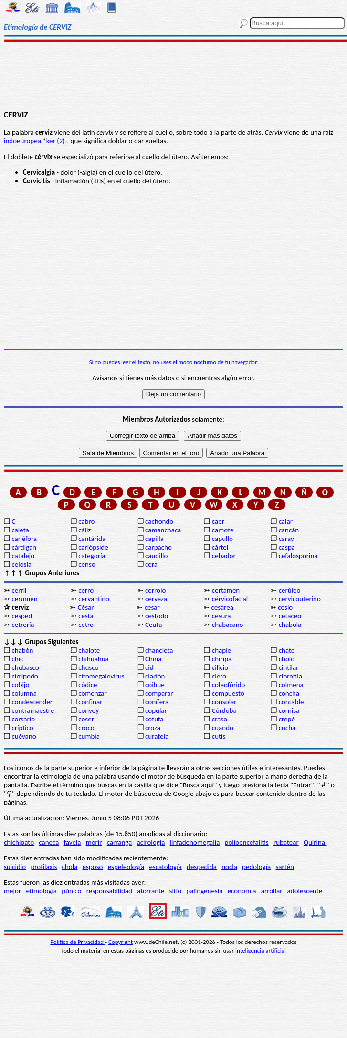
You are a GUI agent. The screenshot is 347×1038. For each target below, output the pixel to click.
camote (223, 530)
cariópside (93, 547)
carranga (119, 842)
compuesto (228, 693)
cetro (86, 624)
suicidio (15, 866)
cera (151, 564)
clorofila (290, 676)
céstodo (156, 616)
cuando (222, 727)
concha (289, 693)
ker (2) (55, 141)
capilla (154, 538)
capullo (222, 538)
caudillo (156, 555)
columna (24, 693)
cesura (221, 616)
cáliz (84, 530)
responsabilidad (109, 891)
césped (21, 616)
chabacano (227, 624)
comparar (159, 693)
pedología (256, 866)
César (86, 607)
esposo (93, 866)
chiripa (221, 659)
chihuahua (93, 659)
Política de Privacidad (77, 941)
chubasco (25, 667)
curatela (156, 736)
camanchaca (163, 530)
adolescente (305, 891)
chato (287, 650)
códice (87, 684)
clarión (155, 676)
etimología (41, 891)
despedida (202, 866)
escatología (165, 866)
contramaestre (32, 710)
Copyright (120, 941)
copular (156, 710)
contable (291, 702)
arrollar (272, 891)
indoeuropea (22, 141)
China (153, 659)
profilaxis (44, 866)
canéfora (24, 538)
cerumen (24, 598)
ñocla (229, 866)
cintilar (289, 667)
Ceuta (153, 624)
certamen (226, 590)
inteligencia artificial (260, 950)
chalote (89, 650)
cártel (220, 547)
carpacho (158, 547)
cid (149, 667)
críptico (22, 727)
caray (286, 538)
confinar (90, 702)
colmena (291, 684)
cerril (18, 590)
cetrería (22, 624)
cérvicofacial (230, 598)
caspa (287, 547)
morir (94, 842)
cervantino (93, 598)
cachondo (159, 521)
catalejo (22, 555)
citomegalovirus (101, 676)
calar (286, 521)
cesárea (222, 607)
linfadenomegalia (195, 842)
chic (17, 659)
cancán (289, 530)
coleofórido (228, 684)
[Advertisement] (173, 75)
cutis (218, 736)
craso (219, 719)
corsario (23, 719)
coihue (155, 684)
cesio (285, 607)
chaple (221, 650)
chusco (88, 667)
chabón (22, 650)
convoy (88, 710)
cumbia (89, 736)
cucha (287, 727)
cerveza (156, 598)
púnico (71, 891)
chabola (290, 624)
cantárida (91, 538)
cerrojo (155, 590)
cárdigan (23, 547)
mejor (12, 891)
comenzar (92, 693)
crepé (287, 719)
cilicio (220, 667)
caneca (49, 842)
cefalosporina (298, 555)
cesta (86, 616)
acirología (151, 842)
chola (70, 866)
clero (219, 676)
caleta (20, 530)
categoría (91, 555)
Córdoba (224, 710)
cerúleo (290, 590)
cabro (86, 521)
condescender (31, 702)
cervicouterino (300, 598)
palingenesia (204, 891)
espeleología (126, 866)
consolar (224, 702)
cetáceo (290, 616)
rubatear (286, 842)
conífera (156, 702)
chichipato (19, 842)
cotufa (154, 719)
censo (86, 564)
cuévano (23, 736)
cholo (287, 659)
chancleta (159, 650)
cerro (86, 590)
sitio (175, 891)
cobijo (20, 684)
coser (86, 719)
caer (218, 521)
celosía (21, 564)
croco (86, 727)
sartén (284, 866)
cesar (152, 607)
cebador (224, 555)
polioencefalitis (247, 842)
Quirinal (315, 842)
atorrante (150, 891)
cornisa (289, 710)
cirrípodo (24, 676)
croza (152, 727)
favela (72, 842)
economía (242, 891)
